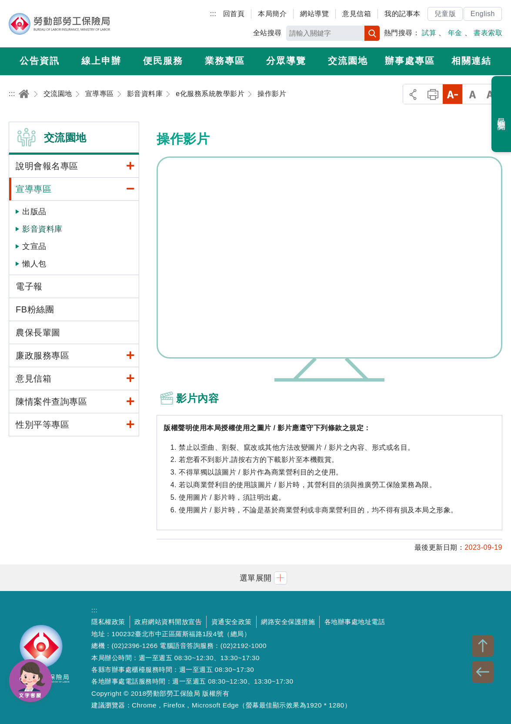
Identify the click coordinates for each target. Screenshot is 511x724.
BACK (483, 672)
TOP (483, 646)
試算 (429, 33)
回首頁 (234, 13)
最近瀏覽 (501, 114)
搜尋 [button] (372, 33)
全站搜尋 (267, 33)
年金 (455, 33)
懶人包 (34, 263)
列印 (433, 94)
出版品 (34, 211)
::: (213, 13)
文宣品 (34, 246)
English (483, 13)
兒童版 (445, 13)
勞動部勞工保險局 (59, 24)
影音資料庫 (42, 229)
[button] (255, 578)
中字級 (472, 94)
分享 (413, 94)
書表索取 (488, 33)
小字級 (452, 94)
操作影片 (329, 257)
